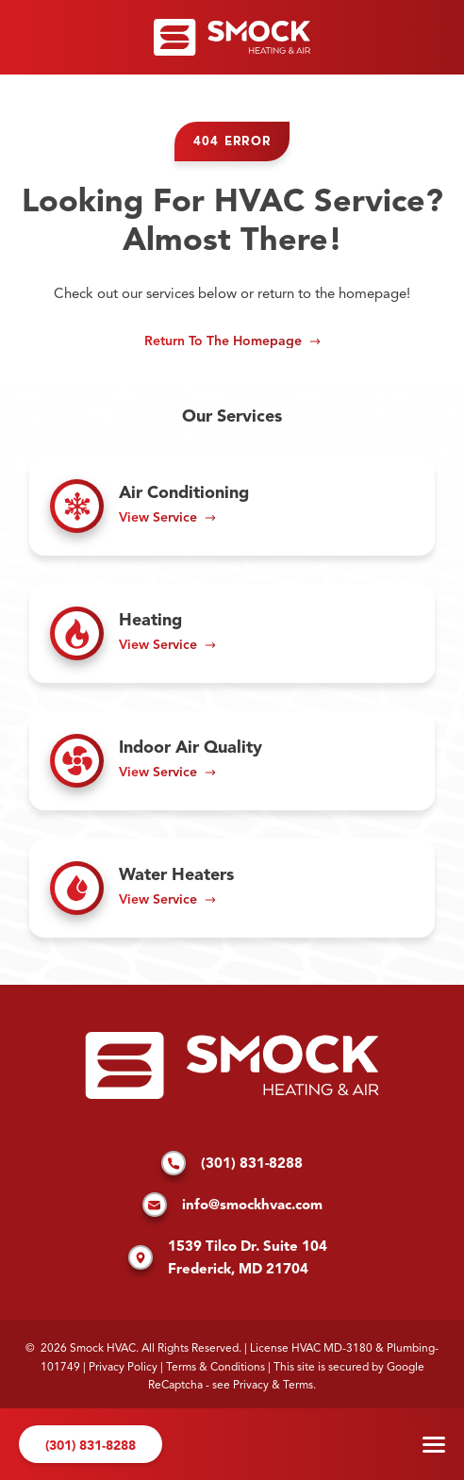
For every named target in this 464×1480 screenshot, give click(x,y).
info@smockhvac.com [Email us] (232, 1206)
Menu (434, 1445)
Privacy (251, 1385)
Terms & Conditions (215, 1367)
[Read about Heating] (232, 633)
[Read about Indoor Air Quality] (232, 760)
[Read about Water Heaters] (232, 888)
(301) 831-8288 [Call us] (90, 1446)
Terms (298, 1385)
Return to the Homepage (223, 341)
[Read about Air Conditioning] (232, 506)
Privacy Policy (123, 1367)
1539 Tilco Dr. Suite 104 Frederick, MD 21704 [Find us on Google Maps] (227, 1258)
